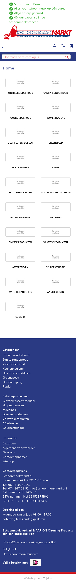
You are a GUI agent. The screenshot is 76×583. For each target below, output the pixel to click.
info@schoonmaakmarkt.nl (48, 488)
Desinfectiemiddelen (20, 142)
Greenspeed (56, 142)
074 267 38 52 (18, 488)
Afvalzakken (20, 267)
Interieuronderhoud (20, 92)
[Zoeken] (36, 56)
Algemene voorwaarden (19, 448)
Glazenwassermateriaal (56, 192)
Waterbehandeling (20, 291)
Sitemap (8, 461)
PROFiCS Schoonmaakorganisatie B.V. (30, 542)
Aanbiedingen (55, 291)
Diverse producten (20, 242)
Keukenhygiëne (55, 117)
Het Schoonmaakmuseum (20, 554)
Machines (56, 217)
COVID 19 (20, 316)
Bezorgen (9, 443)
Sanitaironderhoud (55, 92)
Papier (56, 167)
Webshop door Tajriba (38, 578)
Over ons (9, 452)
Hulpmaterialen (20, 217)
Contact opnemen (15, 456)
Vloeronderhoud (20, 117)
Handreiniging (20, 167)
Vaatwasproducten (55, 242)
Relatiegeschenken (20, 192)
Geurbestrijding (55, 267)
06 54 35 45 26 (19, 484)
